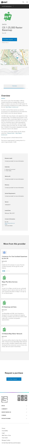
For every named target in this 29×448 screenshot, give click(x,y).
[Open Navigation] (27, 2)
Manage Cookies (6, 440)
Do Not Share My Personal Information (11, 443)
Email (6, 224)
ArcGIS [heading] (14, 406)
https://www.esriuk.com (10, 223)
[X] (22, 396)
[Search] (23, 2)
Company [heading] (14, 415)
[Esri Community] (19, 399)
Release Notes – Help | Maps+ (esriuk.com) (11, 134)
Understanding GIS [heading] (14, 412)
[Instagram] (22, 399)
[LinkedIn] (25, 396)
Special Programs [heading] (14, 418)
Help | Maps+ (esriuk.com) (12, 107)
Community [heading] (14, 409)
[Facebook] (19, 396)
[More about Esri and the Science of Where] (5, 399)
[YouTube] (25, 399)
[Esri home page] (4, 2)
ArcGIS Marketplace (7, 6)
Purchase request (8, 39)
